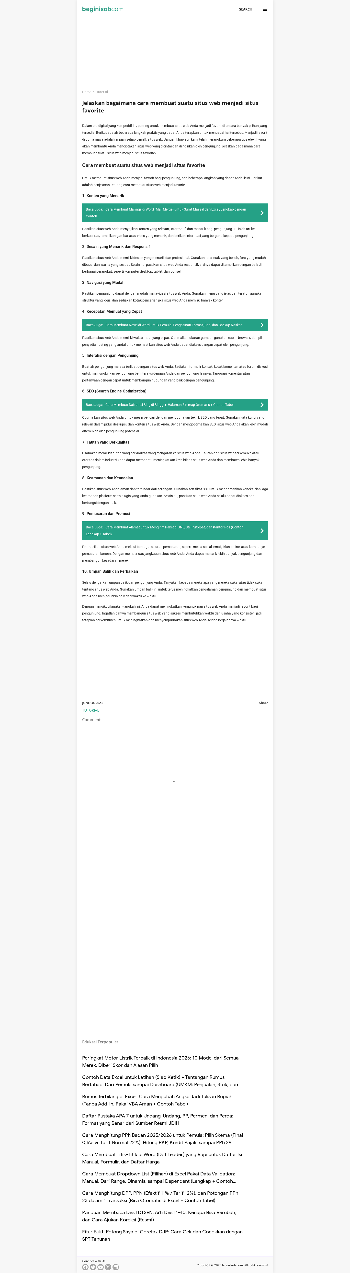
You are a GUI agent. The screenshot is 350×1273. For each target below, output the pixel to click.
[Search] (245, 9)
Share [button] (263, 703)
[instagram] (108, 1268)
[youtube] (100, 1268)
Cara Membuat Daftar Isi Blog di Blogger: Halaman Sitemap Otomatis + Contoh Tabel (169, 405)
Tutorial (90, 710)
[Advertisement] (175, 50)
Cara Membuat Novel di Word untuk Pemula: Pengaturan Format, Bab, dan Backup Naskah (174, 325)
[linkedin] (116, 1268)
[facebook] (85, 1268)
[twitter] (93, 1268)
